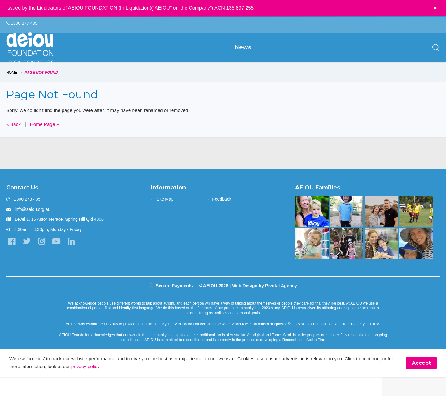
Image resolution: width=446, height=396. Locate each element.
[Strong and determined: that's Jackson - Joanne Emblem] (381, 262)
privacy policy (101, 385)
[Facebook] (12, 261)
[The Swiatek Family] (415, 230)
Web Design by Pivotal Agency (264, 304)
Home (11, 90)
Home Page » (46, 142)
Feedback (221, 218)
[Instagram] (43, 261)
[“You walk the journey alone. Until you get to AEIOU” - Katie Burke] (311, 230)
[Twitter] (28, 261)
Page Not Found (41, 90)
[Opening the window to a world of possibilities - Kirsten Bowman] (415, 262)
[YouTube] (59, 261)
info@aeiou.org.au (32, 227)
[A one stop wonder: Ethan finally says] (381, 230)
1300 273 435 (21, 23)
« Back (13, 142)
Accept (421, 382)
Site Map (164, 218)
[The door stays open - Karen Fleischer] (311, 262)
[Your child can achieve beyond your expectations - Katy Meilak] (346, 230)
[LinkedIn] (74, 261)
